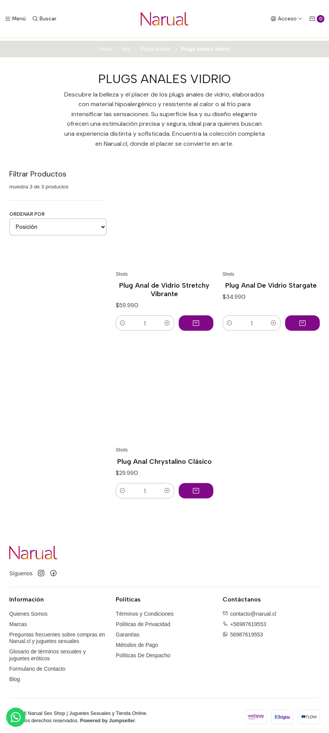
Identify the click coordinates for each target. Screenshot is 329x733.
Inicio (105, 46)
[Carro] (316, 19)
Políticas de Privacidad (143, 621)
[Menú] (15, 19)
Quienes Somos (28, 611)
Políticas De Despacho (143, 653)
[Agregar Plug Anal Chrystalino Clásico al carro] (196, 488)
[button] (122, 320)
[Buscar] (44, 19)
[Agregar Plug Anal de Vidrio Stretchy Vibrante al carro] (196, 320)
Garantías (127, 632)
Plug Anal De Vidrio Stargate (271, 282)
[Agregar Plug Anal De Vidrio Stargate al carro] (302, 320)
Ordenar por (27, 211)
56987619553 (246, 632)
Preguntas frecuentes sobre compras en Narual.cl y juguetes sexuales (57, 635)
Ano (126, 46)
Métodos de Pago (137, 642)
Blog (14, 676)
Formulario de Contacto (37, 666)
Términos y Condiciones (144, 611)
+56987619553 (248, 621)
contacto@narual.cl (253, 611)
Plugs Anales (156, 46)
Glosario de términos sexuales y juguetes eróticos (47, 652)
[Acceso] (286, 19)
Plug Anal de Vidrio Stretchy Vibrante (164, 286)
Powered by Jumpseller (107, 718)
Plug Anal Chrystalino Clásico (164, 459)
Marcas (18, 621)
